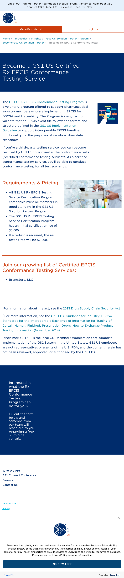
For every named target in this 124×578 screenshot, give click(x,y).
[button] (31, 29)
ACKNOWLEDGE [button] (62, 564)
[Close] (120, 3)
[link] (9, 18)
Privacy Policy (9, 575)
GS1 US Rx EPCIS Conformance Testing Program (46, 102)
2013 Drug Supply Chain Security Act (91, 308)
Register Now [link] (84, 7)
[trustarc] (114, 575)
